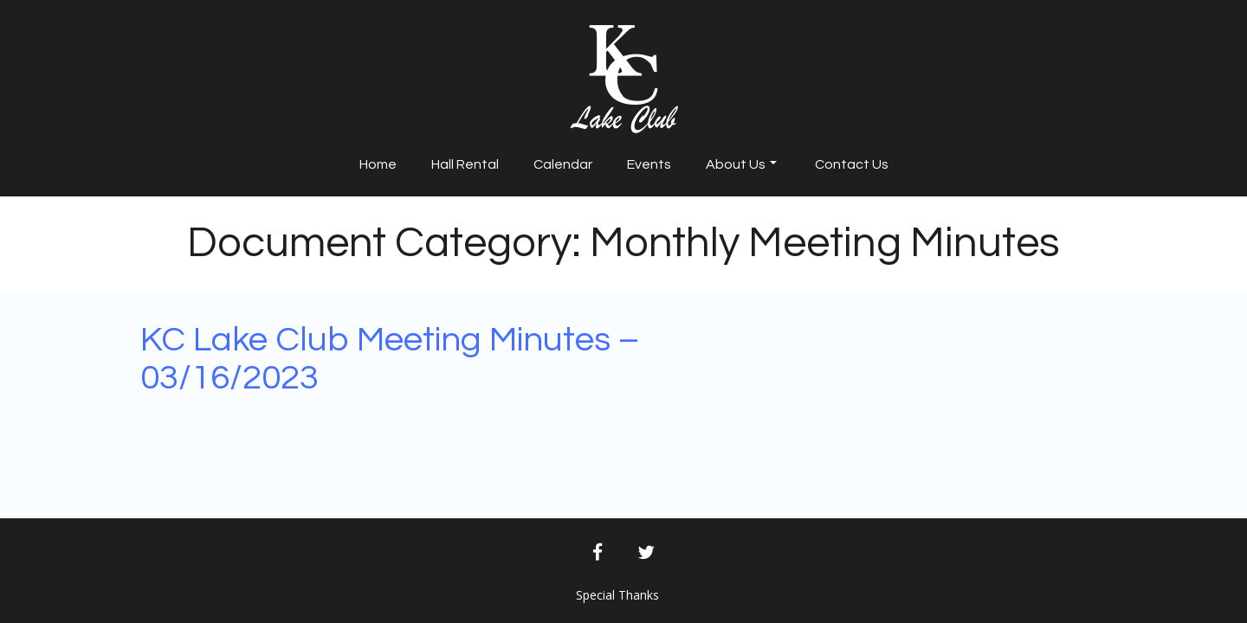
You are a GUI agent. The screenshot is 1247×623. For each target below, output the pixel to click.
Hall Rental (465, 164)
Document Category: (623, 243)
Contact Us (851, 164)
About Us (741, 164)
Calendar (562, 164)
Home (378, 164)
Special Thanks (617, 595)
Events (649, 164)
